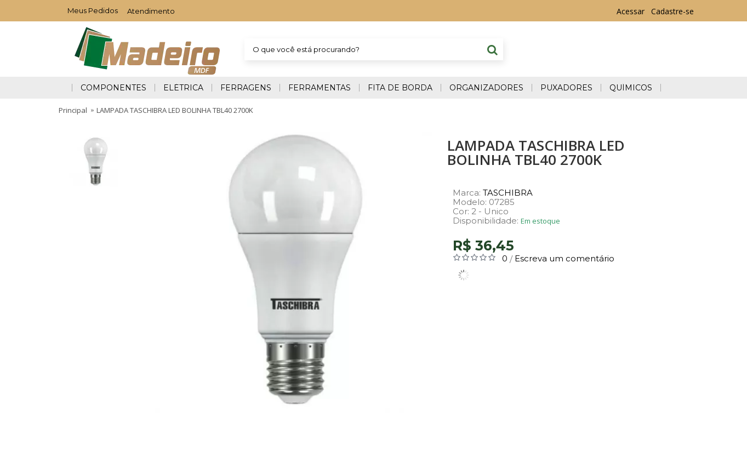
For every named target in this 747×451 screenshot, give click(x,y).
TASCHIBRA (508, 192)
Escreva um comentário (564, 258)
